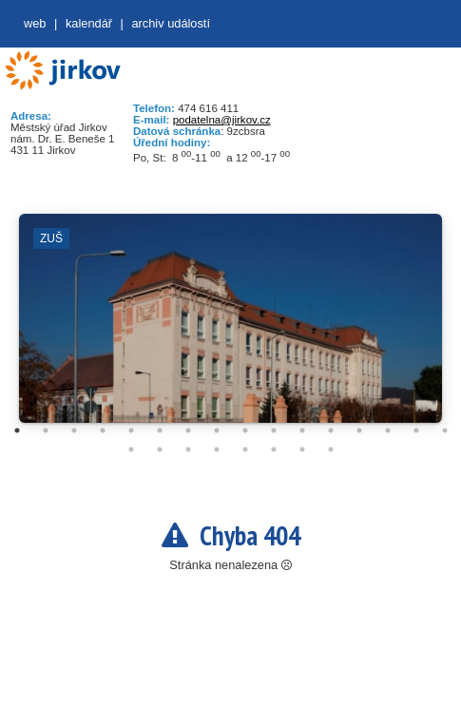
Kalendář (89, 23)
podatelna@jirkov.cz (222, 119)
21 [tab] (245, 449)
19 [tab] (188, 449)
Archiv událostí (170, 23)
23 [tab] (302, 449)
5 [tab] (131, 430)
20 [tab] (216, 449)
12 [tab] (330, 430)
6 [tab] (159, 430)
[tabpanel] (230, 328)
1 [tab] (17, 430)
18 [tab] (159, 449)
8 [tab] (216, 430)
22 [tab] (273, 449)
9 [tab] (245, 430)
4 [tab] (102, 430)
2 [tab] (45, 430)
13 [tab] (359, 430)
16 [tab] (444, 430)
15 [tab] (416, 430)
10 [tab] (273, 430)
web (35, 23)
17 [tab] (131, 449)
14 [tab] (387, 430)
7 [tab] (188, 430)
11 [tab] (302, 430)
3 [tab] (74, 430)
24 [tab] (330, 449)
